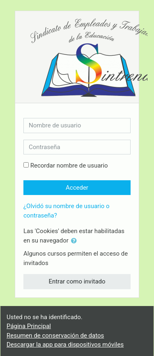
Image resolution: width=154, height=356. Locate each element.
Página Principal (29, 326)
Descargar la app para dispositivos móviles (65, 344)
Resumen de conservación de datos (55, 335)
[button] (75, 241)
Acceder (77, 187)
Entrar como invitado (76, 281)
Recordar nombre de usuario (69, 165)
